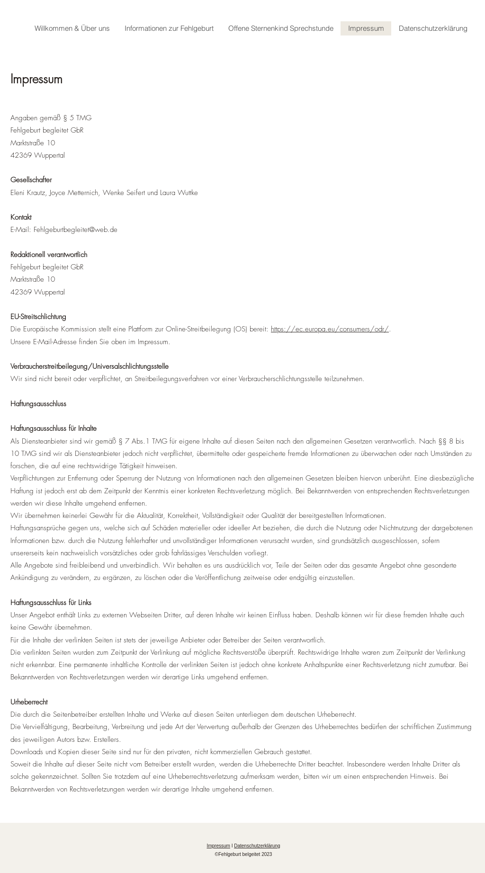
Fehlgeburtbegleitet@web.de (75, 229)
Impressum (218, 845)
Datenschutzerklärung (257, 845)
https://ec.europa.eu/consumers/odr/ (330, 329)
